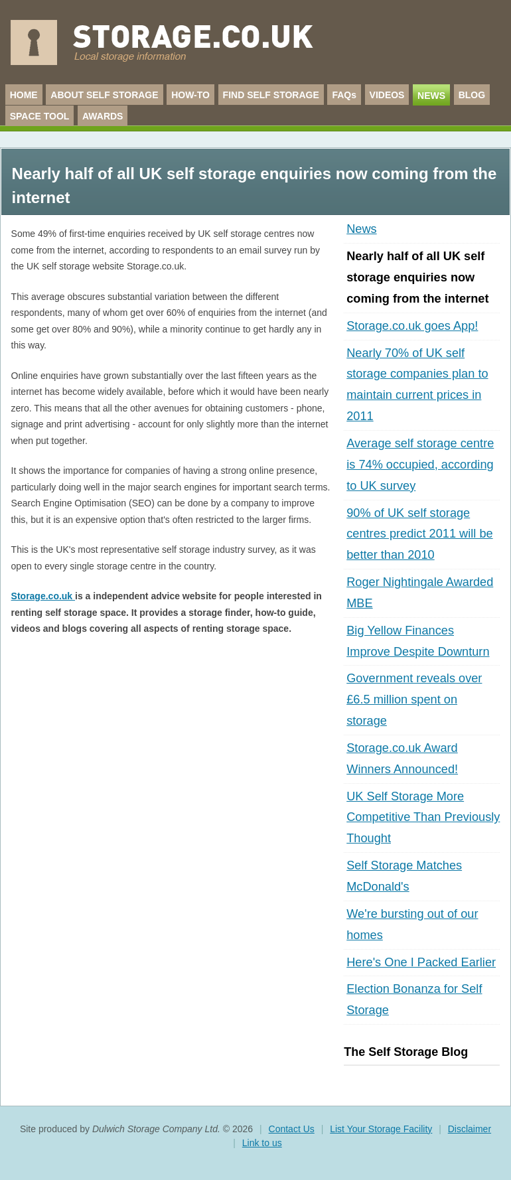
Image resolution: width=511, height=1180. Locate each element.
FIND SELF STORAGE (271, 95)
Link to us (262, 1143)
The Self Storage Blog (406, 1052)
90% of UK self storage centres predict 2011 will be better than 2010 (419, 534)
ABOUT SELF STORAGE (104, 95)
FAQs (344, 95)
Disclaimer (469, 1129)
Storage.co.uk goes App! (412, 325)
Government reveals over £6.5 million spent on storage (414, 699)
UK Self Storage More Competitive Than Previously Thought (423, 818)
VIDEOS (387, 95)
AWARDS (102, 116)
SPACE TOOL (40, 116)
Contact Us (292, 1129)
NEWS (431, 95)
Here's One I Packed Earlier (421, 962)
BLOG (472, 95)
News (361, 229)
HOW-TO (190, 95)
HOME (24, 95)
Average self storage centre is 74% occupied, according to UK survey (420, 464)
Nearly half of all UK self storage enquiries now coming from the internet (417, 277)
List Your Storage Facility (381, 1129)
